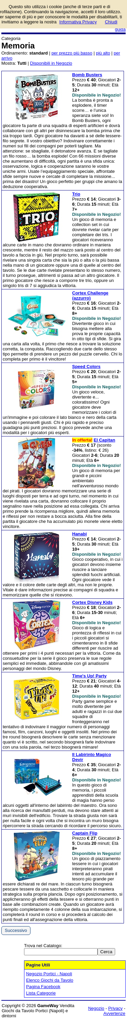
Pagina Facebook (43, 986)
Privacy (115, 1008)
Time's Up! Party (89, 675)
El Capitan (104, 440)
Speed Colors (86, 366)
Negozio (96, 1008)
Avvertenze (114, 1013)
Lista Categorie (41, 993)
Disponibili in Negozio (51, 63)
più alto (103, 53)
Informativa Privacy (78, 21)
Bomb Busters (87, 74)
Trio (76, 194)
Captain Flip (84, 833)
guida (120, 29)
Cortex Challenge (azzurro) (90, 295)
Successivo (16, 930)
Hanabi (79, 533)
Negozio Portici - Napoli (49, 973)
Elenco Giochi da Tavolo (49, 980)
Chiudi (111, 21)
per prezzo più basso (71, 53)
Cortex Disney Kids (92, 602)
